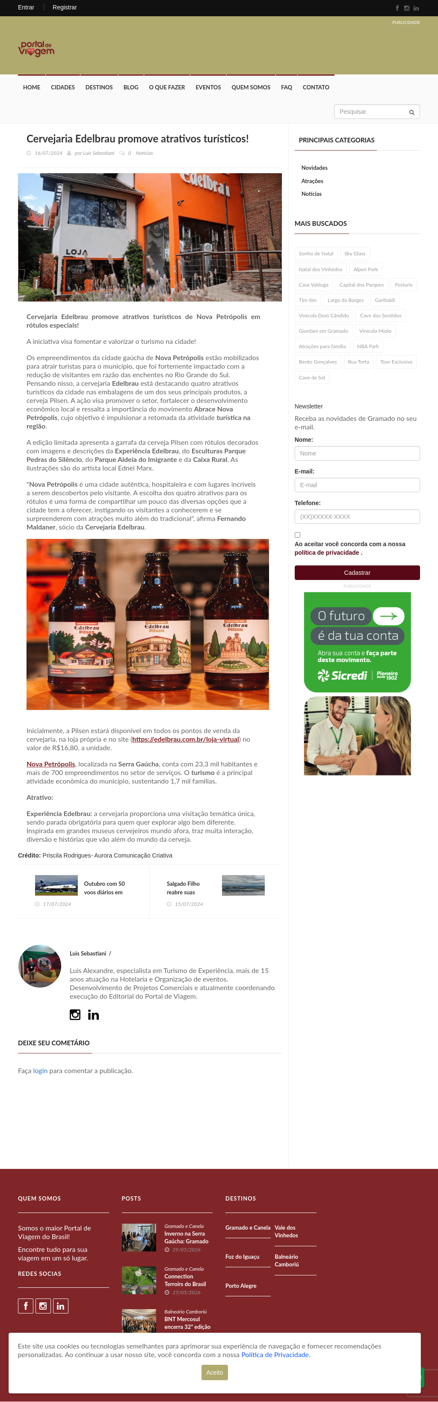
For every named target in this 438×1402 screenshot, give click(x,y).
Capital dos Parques (362, 285)
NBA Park (368, 346)
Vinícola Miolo (375, 331)
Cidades (63, 87)
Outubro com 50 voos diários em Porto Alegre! (104, 893)
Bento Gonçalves (318, 362)
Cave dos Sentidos (381, 316)
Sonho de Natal (316, 254)
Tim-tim (308, 300)
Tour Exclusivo (396, 362)
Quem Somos (251, 87)
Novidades (315, 168)
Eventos (208, 87)
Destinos (99, 87)
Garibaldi (385, 300)
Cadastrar (357, 573)
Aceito (215, 1372)
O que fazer (167, 87)
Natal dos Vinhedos (321, 269)
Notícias (312, 194)
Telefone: (308, 503)
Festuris (403, 285)
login (40, 1071)
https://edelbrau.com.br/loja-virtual (185, 739)
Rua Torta (359, 362)
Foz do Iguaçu (242, 1257)
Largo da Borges (346, 300)
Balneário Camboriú (186, 1312)
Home (31, 87)
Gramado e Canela (184, 1226)
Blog (131, 87)
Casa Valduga (313, 285)
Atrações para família (322, 346)
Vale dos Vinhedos (286, 1232)
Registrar (65, 7)
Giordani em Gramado (323, 331)
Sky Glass (354, 254)
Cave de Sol (312, 377)
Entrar (26, 7)
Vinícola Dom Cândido (324, 316)
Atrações (312, 181)
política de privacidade (328, 553)
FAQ (286, 87)
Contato (316, 87)
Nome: (304, 440)
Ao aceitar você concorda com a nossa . (350, 548)
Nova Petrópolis (51, 764)
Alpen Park (365, 269)
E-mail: (305, 471)
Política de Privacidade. (276, 1354)
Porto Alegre (241, 1286)
